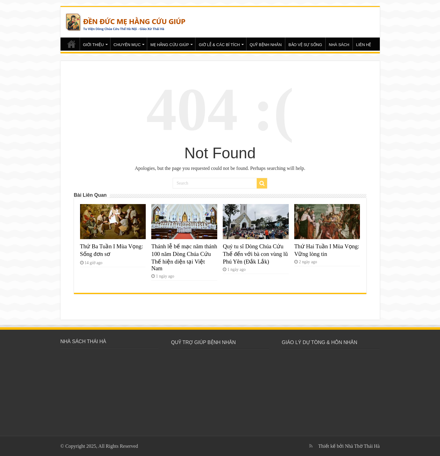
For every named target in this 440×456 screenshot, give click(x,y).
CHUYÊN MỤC (127, 44)
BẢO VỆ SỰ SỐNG (305, 44)
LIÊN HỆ (363, 44)
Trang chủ (71, 44)
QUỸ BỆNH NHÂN (266, 44)
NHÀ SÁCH (339, 44)
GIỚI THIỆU (93, 44)
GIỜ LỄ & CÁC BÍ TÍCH (219, 44)
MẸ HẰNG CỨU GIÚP (169, 44)
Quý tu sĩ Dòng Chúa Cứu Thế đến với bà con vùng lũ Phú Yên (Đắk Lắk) (255, 254)
